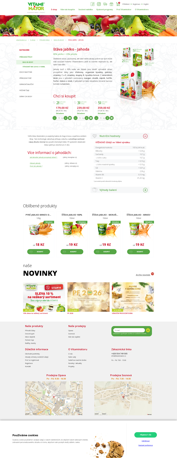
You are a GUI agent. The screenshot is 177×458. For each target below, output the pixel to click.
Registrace (136, 4)
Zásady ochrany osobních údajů (36, 357)
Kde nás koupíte (68, 9)
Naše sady (72, 357)
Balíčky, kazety (30, 343)
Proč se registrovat (32, 360)
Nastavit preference (145, 445)
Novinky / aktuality (75, 363)
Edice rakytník (30, 337)
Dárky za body (25, 96)
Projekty (71, 366)
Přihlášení (125, 4)
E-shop (54, 9)
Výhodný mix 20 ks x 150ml (34, 67)
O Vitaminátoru (142, 9)
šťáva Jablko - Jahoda (76, 40)
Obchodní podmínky (32, 354)
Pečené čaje (24, 90)
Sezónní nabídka (85, 9)
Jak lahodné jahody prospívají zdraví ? (43, 157)
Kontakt (28, 366)
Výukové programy (104, 9)
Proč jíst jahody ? (36, 166)
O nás (70, 354)
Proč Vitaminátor (123, 9)
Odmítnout (146, 441)
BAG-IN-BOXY (59, 40)
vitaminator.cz (21, 40)
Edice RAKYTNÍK (25, 72)
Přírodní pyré (25, 78)
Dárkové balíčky (26, 84)
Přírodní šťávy (45, 40)
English (146, 4)
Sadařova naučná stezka (77, 360)
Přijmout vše (145, 435)
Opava (70, 330)
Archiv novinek (145, 274)
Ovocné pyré (29, 334)
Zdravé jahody (35, 163)
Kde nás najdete (74, 337)
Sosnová (71, 334)
